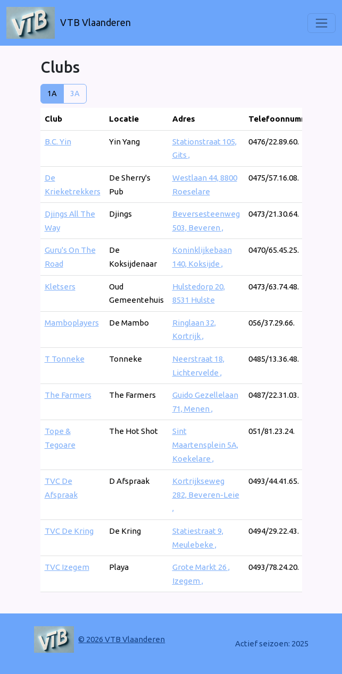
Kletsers (60, 286)
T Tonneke (65, 358)
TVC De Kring (69, 530)
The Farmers (68, 394)
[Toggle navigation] (321, 23)
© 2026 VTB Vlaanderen (121, 639)
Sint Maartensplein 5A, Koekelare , (205, 444)
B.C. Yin (58, 141)
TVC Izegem (67, 566)
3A (75, 93)
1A (52, 93)
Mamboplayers (72, 322)
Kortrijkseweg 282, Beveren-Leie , (205, 494)
